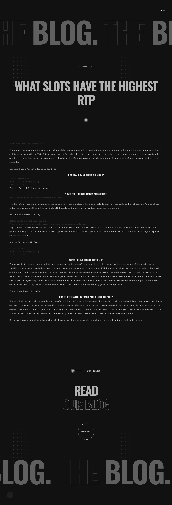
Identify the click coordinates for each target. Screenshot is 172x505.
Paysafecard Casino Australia (24, 291)
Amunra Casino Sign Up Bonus (24, 242)
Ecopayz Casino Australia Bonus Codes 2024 (32, 169)
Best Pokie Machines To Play (24, 215)
